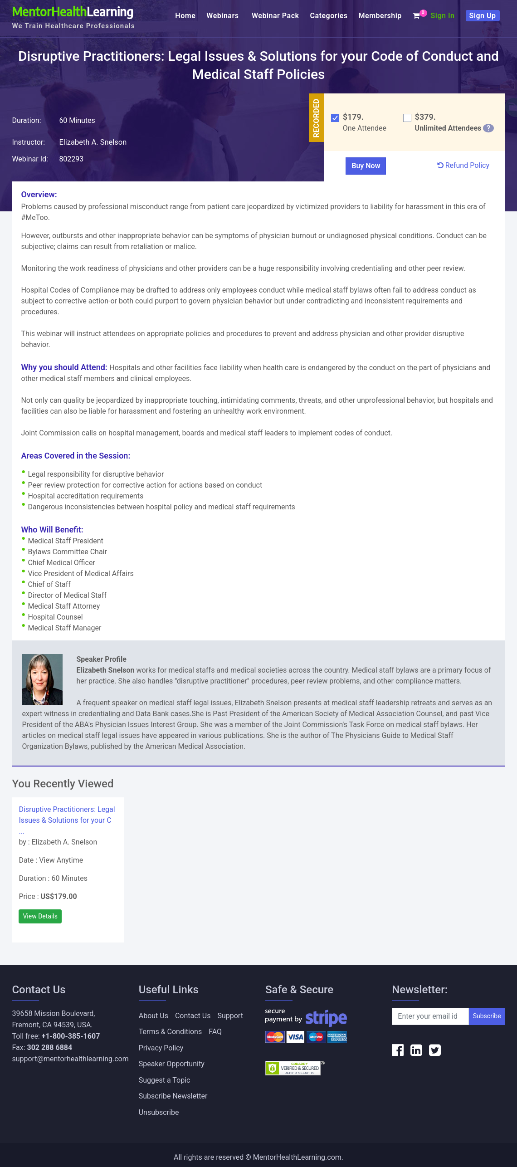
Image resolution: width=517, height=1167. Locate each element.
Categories (329, 15)
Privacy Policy (161, 1045)
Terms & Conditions (170, 1030)
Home (185, 15)
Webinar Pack (275, 15)
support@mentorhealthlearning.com (70, 1058)
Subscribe (487, 1016)
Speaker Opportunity (172, 1061)
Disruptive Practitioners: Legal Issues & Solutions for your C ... (67, 820)
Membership (380, 15)
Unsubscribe (159, 1107)
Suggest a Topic (164, 1076)
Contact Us (193, 1015)
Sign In (443, 15)
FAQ (215, 1030)
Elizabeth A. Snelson (92, 141)
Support (230, 1015)
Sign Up (482, 15)
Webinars (223, 15)
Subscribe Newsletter (173, 1092)
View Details (40, 915)
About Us (153, 1015)
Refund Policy (463, 165)
